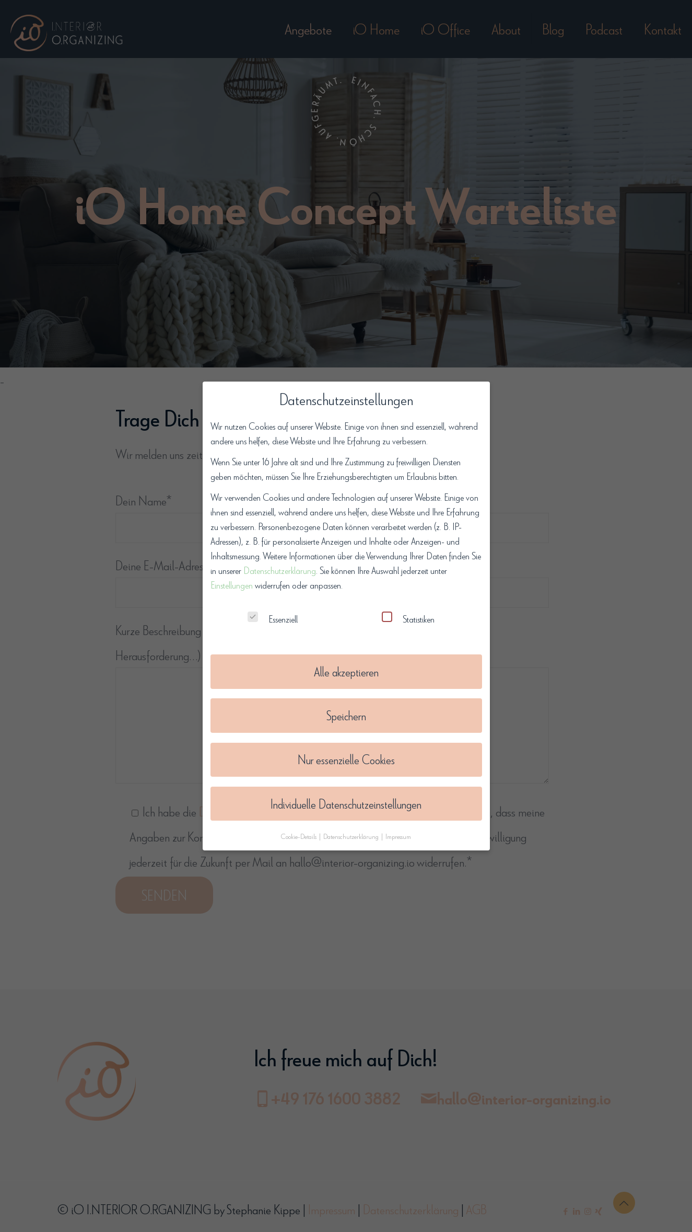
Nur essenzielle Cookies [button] (346, 753)
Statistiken (408, 611)
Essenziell (273, 611)
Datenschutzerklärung (279, 563)
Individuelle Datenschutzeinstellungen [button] (346, 797)
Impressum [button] (398, 829)
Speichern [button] (346, 709)
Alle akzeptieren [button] (346, 665)
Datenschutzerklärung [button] (351, 829)
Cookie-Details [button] (299, 829)
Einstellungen (231, 578)
